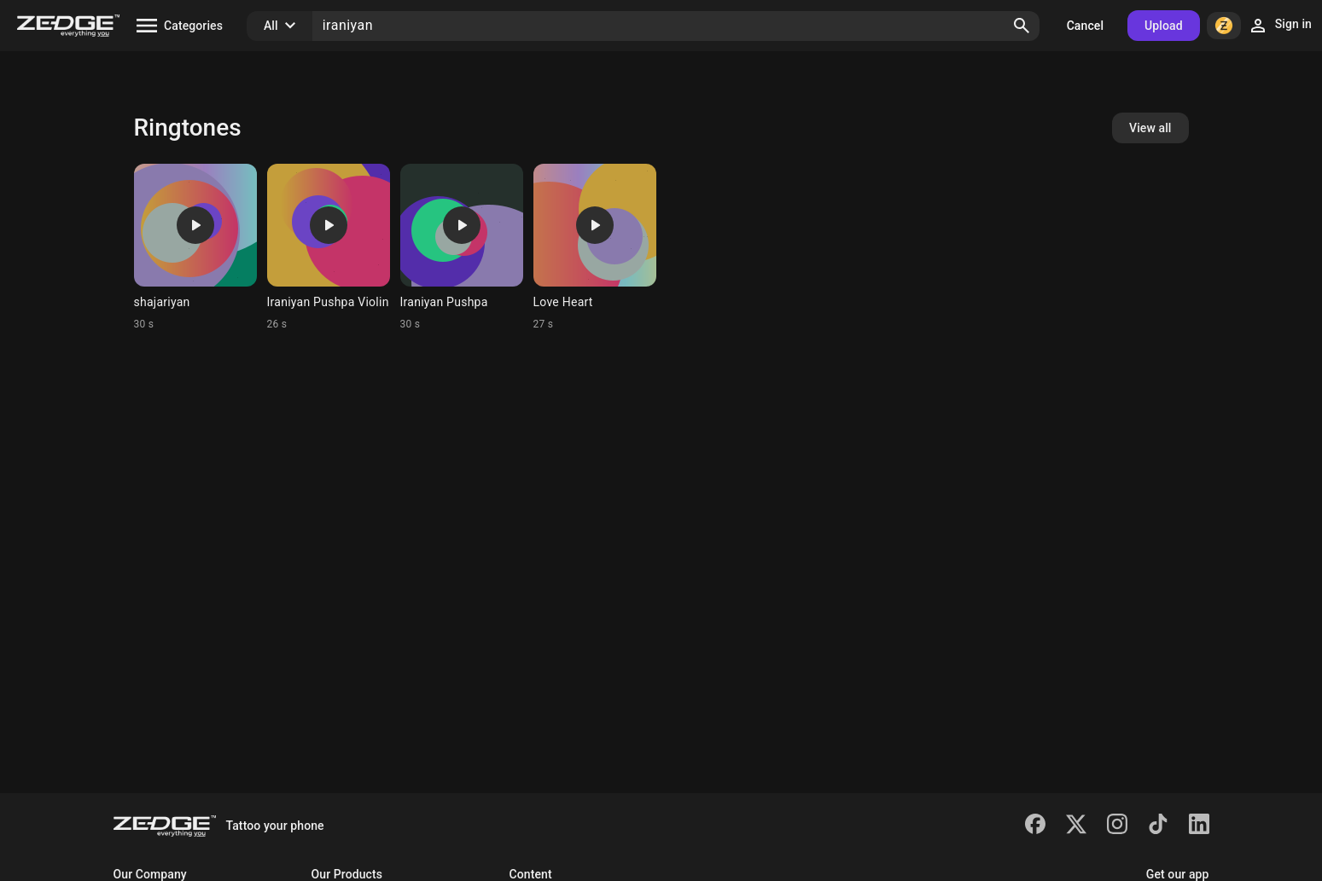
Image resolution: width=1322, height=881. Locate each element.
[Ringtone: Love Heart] (594, 247)
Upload (1163, 25)
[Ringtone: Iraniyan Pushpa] (461, 247)
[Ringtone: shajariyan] (195, 247)
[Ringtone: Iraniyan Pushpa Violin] (328, 247)
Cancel (1085, 25)
